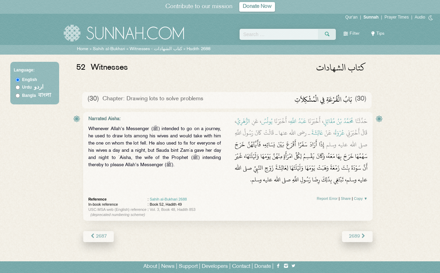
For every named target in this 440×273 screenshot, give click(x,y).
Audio (420, 17)
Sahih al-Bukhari (109, 49)
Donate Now (257, 6)
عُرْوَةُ (340, 132)
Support (188, 266)
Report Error (327, 198)
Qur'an (351, 17)
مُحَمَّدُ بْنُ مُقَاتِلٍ (338, 121)
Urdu (32, 87)
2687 (98, 236)
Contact (241, 266)
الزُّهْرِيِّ (243, 121)
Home (82, 49)
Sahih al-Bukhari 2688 (168, 199)
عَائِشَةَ (317, 132)
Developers (215, 266)
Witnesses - (157, 49)
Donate (262, 266)
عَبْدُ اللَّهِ (298, 121)
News (168, 266)
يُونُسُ (267, 121)
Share (346, 198)
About (150, 266)
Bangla (36, 95)
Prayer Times (396, 17)
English (29, 79)
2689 (357, 236)
